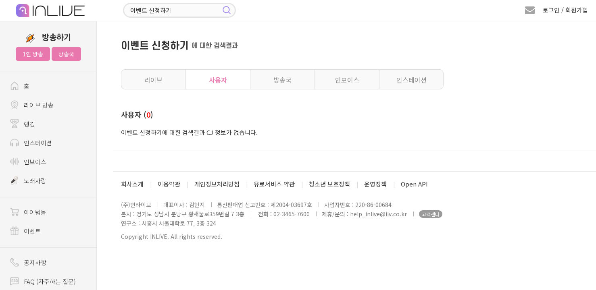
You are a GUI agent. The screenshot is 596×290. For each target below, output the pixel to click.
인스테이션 (411, 80)
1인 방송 (33, 54)
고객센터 (431, 214)
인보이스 (347, 80)
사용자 (218, 80)
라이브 (153, 80)
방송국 (66, 54)
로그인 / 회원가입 (565, 10)
